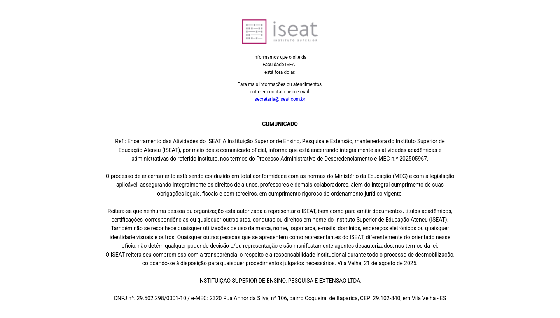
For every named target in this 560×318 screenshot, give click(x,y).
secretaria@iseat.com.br (280, 99)
